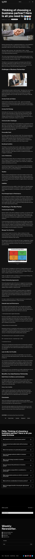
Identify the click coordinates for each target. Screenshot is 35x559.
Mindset (28, 418)
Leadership (17, 418)
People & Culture (14, 19)
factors (6, 177)
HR (5, 418)
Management (23, 418)
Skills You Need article (15, 241)
